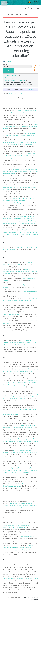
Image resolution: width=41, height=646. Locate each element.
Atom (39, 65)
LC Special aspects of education (14, 80)
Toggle (4, 4)
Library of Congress (10, 75)
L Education (8, 78)
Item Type (30, 89)
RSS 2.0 (38, 70)
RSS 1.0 (38, 68)
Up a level (8, 61)
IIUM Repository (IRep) (15, 15)
